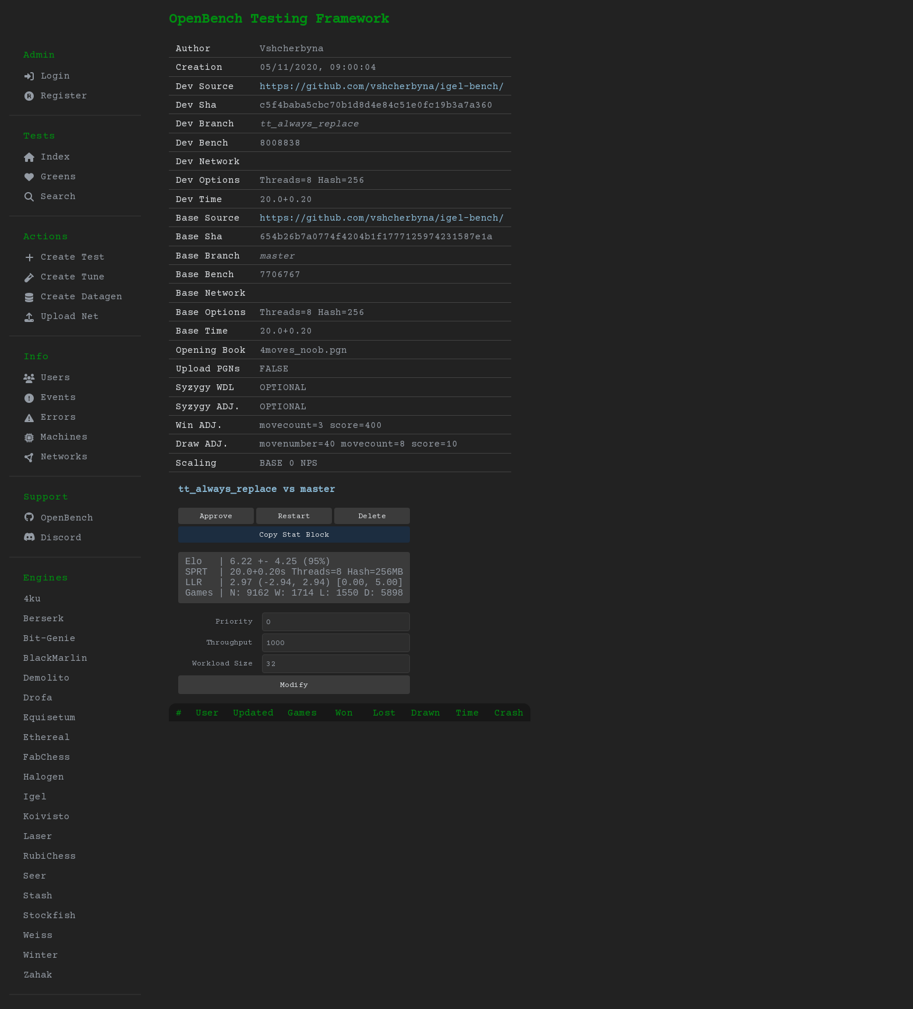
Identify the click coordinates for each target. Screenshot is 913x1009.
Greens (49, 177)
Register (55, 96)
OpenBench (58, 517)
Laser (37, 836)
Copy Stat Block (294, 535)
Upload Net (61, 316)
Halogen (43, 777)
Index (46, 157)
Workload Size (222, 673)
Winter (40, 955)
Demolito (46, 678)
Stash (37, 896)
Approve (216, 516)
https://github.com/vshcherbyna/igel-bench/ (382, 87)
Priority (234, 631)
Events (49, 397)
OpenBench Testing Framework (279, 19)
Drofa (37, 698)
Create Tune (64, 277)
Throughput (229, 652)
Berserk (43, 619)
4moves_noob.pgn (303, 350)
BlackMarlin (55, 658)
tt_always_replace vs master (256, 489)
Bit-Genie (49, 638)
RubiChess (49, 856)
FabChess (46, 757)
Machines (55, 437)
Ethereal (46, 737)
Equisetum (49, 718)
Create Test (64, 257)
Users (46, 378)
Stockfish (49, 916)
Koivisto (46, 817)
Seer (35, 876)
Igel (35, 797)
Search (49, 197)
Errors (49, 417)
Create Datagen (72, 297)
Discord (52, 537)
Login (46, 76)
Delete (372, 516)
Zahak (37, 975)
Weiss (37, 935)
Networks (55, 457)
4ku (32, 599)
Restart (294, 516)
